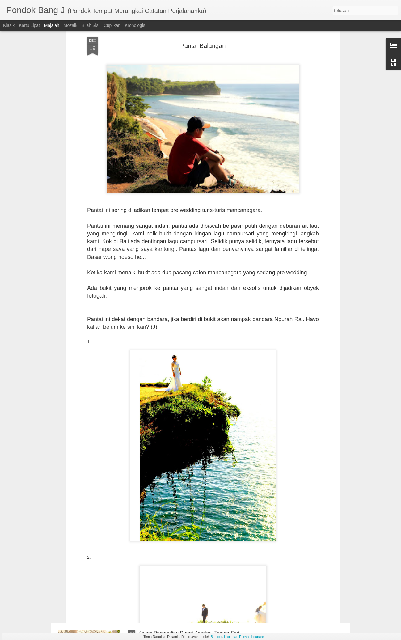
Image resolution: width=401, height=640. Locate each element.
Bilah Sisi (90, 25)
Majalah (51, 25)
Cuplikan (112, 25)
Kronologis (135, 25)
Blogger (216, 636)
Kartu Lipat (29, 25)
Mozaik (70, 25)
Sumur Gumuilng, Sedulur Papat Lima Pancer (188, 563)
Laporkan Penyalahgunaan (244, 636)
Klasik (9, 25)
